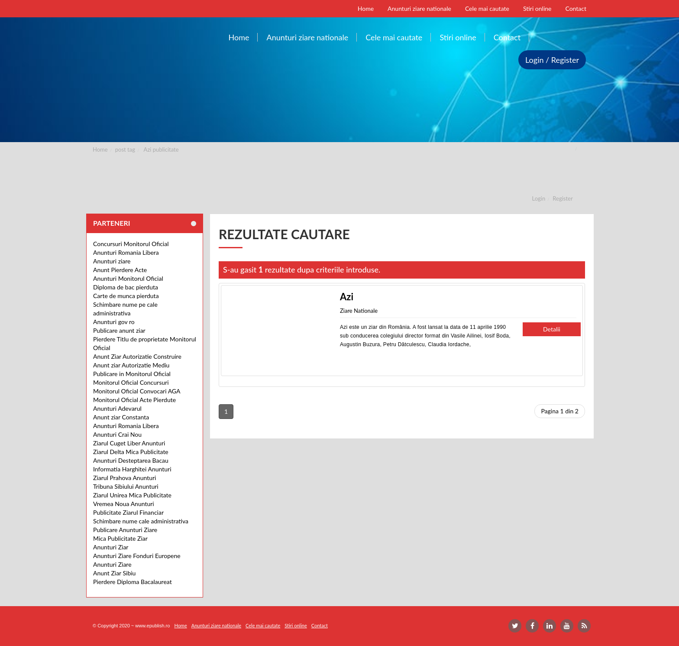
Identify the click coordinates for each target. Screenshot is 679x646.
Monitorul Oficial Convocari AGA (137, 391)
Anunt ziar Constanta (121, 417)
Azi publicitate (161, 149)
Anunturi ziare (112, 261)
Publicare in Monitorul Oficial (132, 373)
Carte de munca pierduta (126, 295)
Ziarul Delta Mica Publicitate (130, 451)
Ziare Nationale (359, 310)
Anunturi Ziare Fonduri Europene (137, 555)
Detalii (551, 329)
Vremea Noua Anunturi (123, 503)
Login (539, 198)
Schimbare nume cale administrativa (140, 521)
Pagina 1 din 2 (560, 411)
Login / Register (552, 60)
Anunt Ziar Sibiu (114, 573)
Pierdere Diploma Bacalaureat (132, 581)
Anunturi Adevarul (117, 408)
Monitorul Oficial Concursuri (131, 382)
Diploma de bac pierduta (125, 287)
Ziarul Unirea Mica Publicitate (132, 495)
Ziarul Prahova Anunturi (124, 477)
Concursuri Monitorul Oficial (131, 243)
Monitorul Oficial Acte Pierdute (134, 399)
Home (100, 149)
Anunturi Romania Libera (126, 252)
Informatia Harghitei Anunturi (132, 469)
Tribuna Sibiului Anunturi (125, 486)
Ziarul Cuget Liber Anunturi (129, 443)
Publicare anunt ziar (119, 330)
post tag (125, 149)
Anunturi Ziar (110, 547)
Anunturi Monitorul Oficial (128, 278)
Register (562, 198)
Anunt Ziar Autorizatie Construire (137, 356)
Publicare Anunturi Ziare (125, 529)
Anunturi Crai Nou (117, 434)
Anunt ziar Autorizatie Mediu (131, 365)
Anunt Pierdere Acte (120, 269)
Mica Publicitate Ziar (120, 538)
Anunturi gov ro (114, 321)
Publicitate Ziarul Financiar (128, 512)
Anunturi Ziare (112, 564)
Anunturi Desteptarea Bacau (130, 460)
